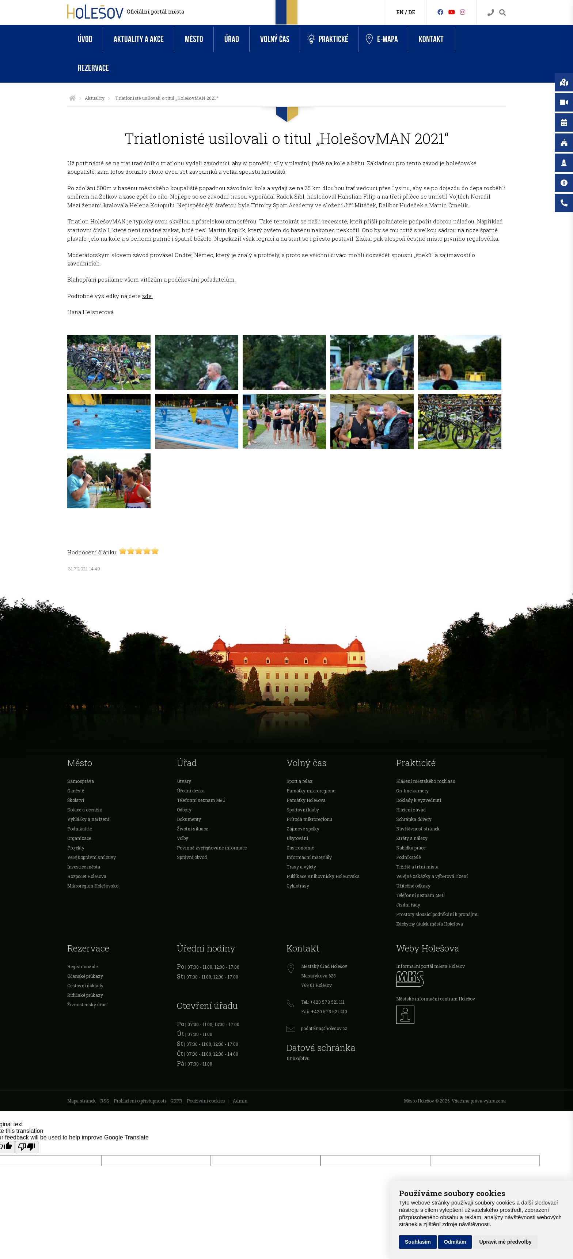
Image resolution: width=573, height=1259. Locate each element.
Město (194, 39)
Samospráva (80, 781)
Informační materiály (309, 857)
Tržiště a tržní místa (417, 867)
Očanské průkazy (85, 976)
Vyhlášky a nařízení (88, 819)
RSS (104, 1101)
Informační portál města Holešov (430, 966)
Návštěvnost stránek (418, 829)
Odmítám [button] (455, 1242)
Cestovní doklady (85, 985)
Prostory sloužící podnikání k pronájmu (437, 914)
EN (400, 12)
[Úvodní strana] (72, 98)
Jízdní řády (408, 905)
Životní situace (192, 829)
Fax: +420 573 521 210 (324, 1011)
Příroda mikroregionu (309, 819)
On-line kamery (412, 791)
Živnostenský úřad (87, 1004)
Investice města (83, 867)
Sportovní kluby (302, 810)
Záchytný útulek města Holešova (429, 924)
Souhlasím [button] (418, 1242)
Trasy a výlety (301, 867)
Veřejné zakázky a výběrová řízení (432, 876)
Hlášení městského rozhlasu (425, 781)
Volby (182, 838)
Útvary (184, 781)
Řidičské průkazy (85, 995)
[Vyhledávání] (502, 12)
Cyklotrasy (297, 886)
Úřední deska (191, 791)
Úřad (231, 39)
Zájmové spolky (302, 829)
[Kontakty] (490, 12)
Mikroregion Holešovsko (92, 886)
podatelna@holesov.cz (324, 1028)
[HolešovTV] (452, 12)
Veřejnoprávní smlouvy (91, 857)
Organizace (79, 838)
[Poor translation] (26, 1147)
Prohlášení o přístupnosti (140, 1101)
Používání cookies (206, 1101)
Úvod (85, 39)
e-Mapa (382, 39)
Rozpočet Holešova (86, 876)
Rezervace (93, 68)
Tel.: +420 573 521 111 (323, 1002)
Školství (75, 800)
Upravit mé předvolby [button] (505, 1242)
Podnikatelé (79, 829)
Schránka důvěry (414, 819)
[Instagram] (462, 12)
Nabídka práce (410, 848)
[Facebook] (440, 12)
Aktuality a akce (139, 39)
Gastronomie (300, 848)
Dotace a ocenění (84, 810)
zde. (147, 295)
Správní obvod (192, 857)
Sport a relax (299, 781)
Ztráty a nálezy (412, 838)
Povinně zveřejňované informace (212, 848)
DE (411, 12)
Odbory (184, 810)
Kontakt (431, 39)
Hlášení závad (411, 810)
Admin (240, 1101)
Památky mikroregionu (310, 791)
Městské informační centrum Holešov (435, 999)
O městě (75, 791)
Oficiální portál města (155, 11)
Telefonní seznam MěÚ (201, 800)
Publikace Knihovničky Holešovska (323, 876)
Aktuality (95, 98)
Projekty (75, 848)
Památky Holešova (306, 800)
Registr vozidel (83, 966)
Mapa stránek (81, 1101)
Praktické (327, 39)
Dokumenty (189, 819)
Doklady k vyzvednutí (418, 800)
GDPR (176, 1101)
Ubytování (297, 838)
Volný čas (274, 39)
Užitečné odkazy (413, 886)
